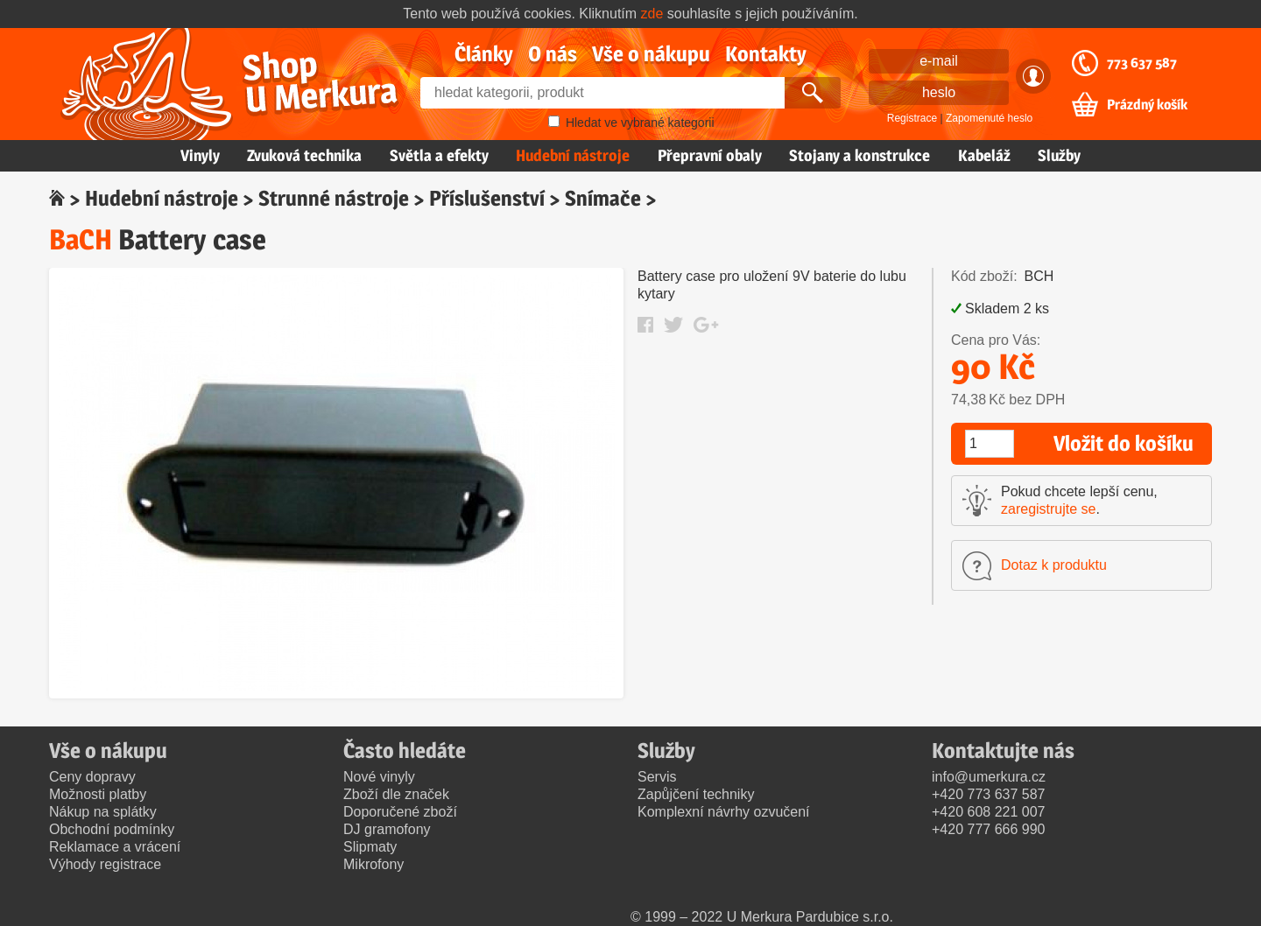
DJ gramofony (387, 829)
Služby (1059, 155)
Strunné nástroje (333, 198)
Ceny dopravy (92, 776)
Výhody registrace (105, 864)
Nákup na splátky (103, 811)
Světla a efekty (439, 155)
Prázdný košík (1147, 105)
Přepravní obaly (710, 155)
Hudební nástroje (573, 155)
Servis (657, 776)
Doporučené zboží (400, 811)
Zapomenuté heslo (989, 118)
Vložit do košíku (1123, 443)
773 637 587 (1142, 63)
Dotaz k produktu (1054, 565)
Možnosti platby (97, 794)
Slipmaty (370, 846)
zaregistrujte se (1048, 509)
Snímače (603, 198)
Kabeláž (984, 155)
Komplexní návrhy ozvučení (724, 811)
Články (483, 54)
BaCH (80, 239)
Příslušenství (487, 198)
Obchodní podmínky (111, 829)
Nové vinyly (379, 776)
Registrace (912, 118)
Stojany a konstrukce (859, 155)
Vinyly (200, 155)
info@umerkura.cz (989, 776)
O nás (552, 54)
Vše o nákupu (651, 54)
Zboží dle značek (396, 794)
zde (652, 13)
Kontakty (766, 54)
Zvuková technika (304, 155)
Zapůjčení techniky (696, 794)
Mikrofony (373, 864)
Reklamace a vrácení (114, 846)
